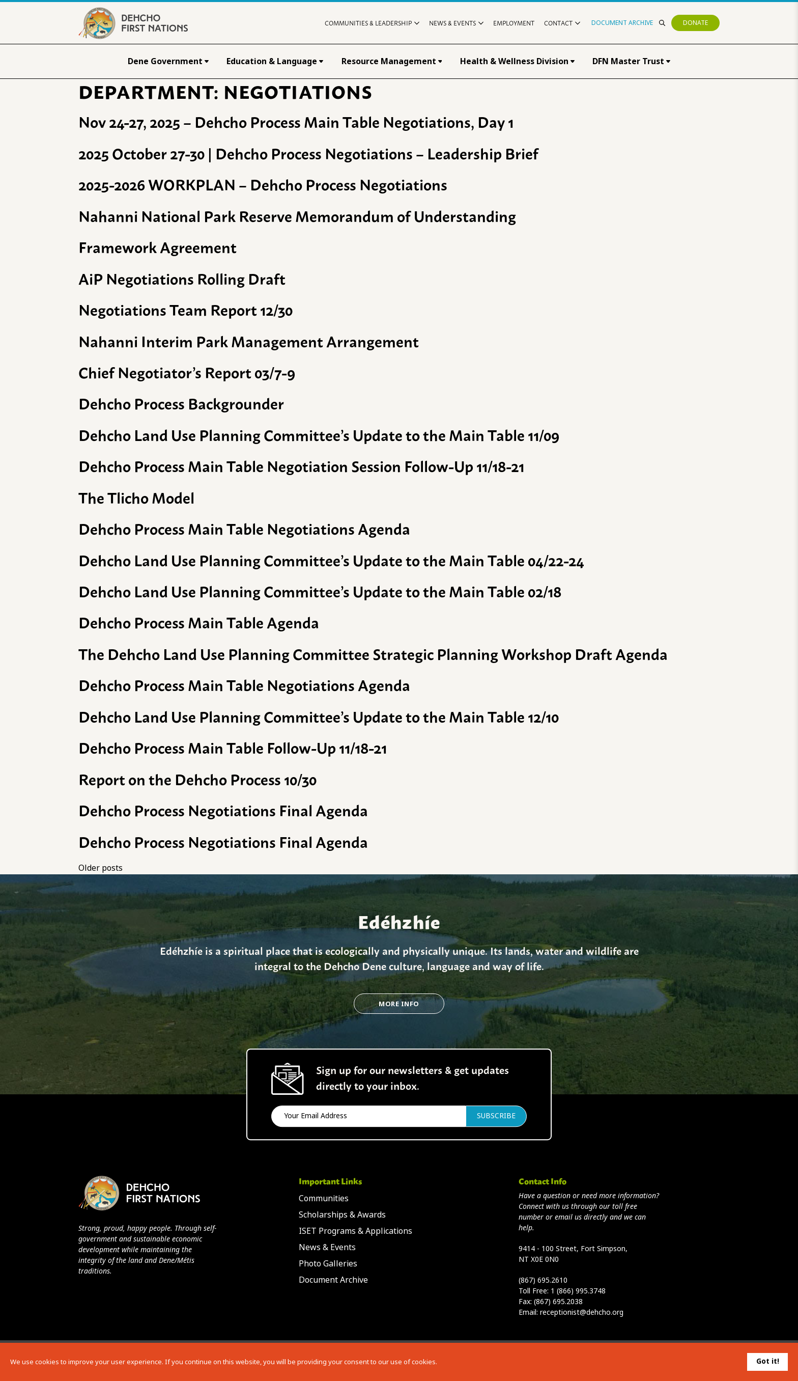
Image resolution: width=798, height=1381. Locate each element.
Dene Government (168, 61)
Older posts (100, 868)
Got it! (767, 1361)
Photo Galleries (328, 1263)
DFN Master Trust (631, 61)
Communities (324, 1198)
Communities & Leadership (372, 22)
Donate (695, 22)
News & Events (456, 22)
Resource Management (391, 61)
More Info (399, 1004)
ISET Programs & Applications (355, 1231)
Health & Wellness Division (517, 61)
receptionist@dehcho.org (581, 1312)
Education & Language (274, 61)
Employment (513, 22)
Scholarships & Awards (342, 1215)
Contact (562, 22)
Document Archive (622, 23)
